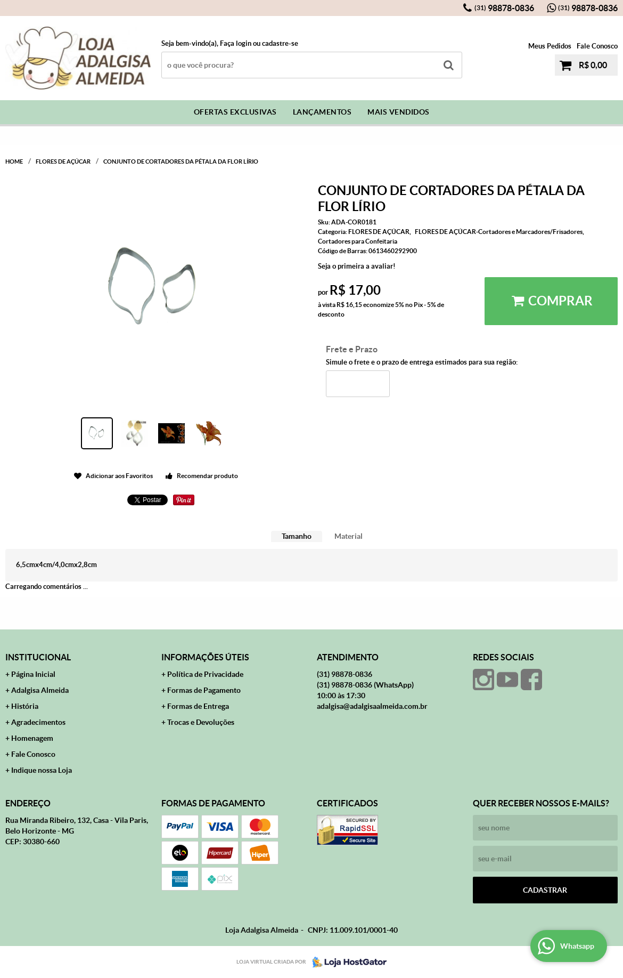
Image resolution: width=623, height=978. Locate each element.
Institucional (38, 657)
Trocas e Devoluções (200, 722)
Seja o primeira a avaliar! (357, 266)
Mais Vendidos (398, 112)
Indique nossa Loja (41, 770)
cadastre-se (280, 43)
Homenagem (32, 738)
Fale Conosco (597, 46)
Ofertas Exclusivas (235, 112)
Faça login (235, 43)
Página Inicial (33, 674)
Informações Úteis (205, 657)
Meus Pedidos (549, 46)
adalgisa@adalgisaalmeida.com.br (372, 706)
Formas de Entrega (198, 706)
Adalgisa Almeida (40, 690)
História (24, 706)
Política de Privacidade (205, 674)
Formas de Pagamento (204, 690)
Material (348, 536)
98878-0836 (504, 8)
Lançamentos (322, 112)
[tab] (296, 536)
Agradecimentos (38, 722)
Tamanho (297, 536)
